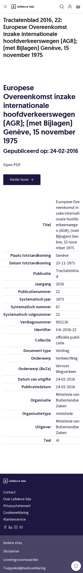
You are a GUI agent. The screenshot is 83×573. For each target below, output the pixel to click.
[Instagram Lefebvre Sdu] (16, 527)
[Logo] (22, 6)
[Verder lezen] (21, 179)
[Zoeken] (61, 6)
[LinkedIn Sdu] (10, 527)
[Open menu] (5, 6)
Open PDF (12, 165)
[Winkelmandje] (78, 6)
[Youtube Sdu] (21, 527)
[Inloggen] (69, 6)
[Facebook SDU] (5, 527)
